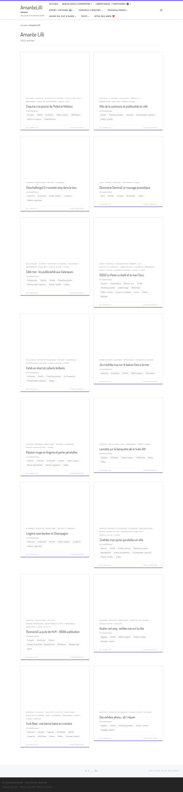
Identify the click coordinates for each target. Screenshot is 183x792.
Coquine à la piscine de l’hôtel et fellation (49, 106)
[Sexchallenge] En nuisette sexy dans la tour (51, 187)
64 (96, 770)
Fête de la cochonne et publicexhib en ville (124, 106)
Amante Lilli (33, 127)
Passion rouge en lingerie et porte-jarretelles (51, 452)
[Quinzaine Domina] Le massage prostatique (125, 187)
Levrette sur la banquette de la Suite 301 (123, 449)
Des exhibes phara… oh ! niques (117, 717)
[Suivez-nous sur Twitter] (168, 783)
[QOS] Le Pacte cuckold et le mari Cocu (122, 275)
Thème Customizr (44, 787)
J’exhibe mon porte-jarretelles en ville (121, 540)
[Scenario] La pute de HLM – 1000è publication (53, 632)
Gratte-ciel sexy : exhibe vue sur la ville (122, 628)
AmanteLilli (17, 782)
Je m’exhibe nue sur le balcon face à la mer (124, 365)
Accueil (23, 25)
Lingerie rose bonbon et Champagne (47, 533)
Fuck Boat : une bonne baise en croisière (49, 723)
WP (16, 787)
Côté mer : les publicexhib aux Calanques (49, 272)
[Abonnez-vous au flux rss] (180, 783)
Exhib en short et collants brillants (45, 368)
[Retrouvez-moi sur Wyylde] (172, 783)
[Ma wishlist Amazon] (176, 783)
